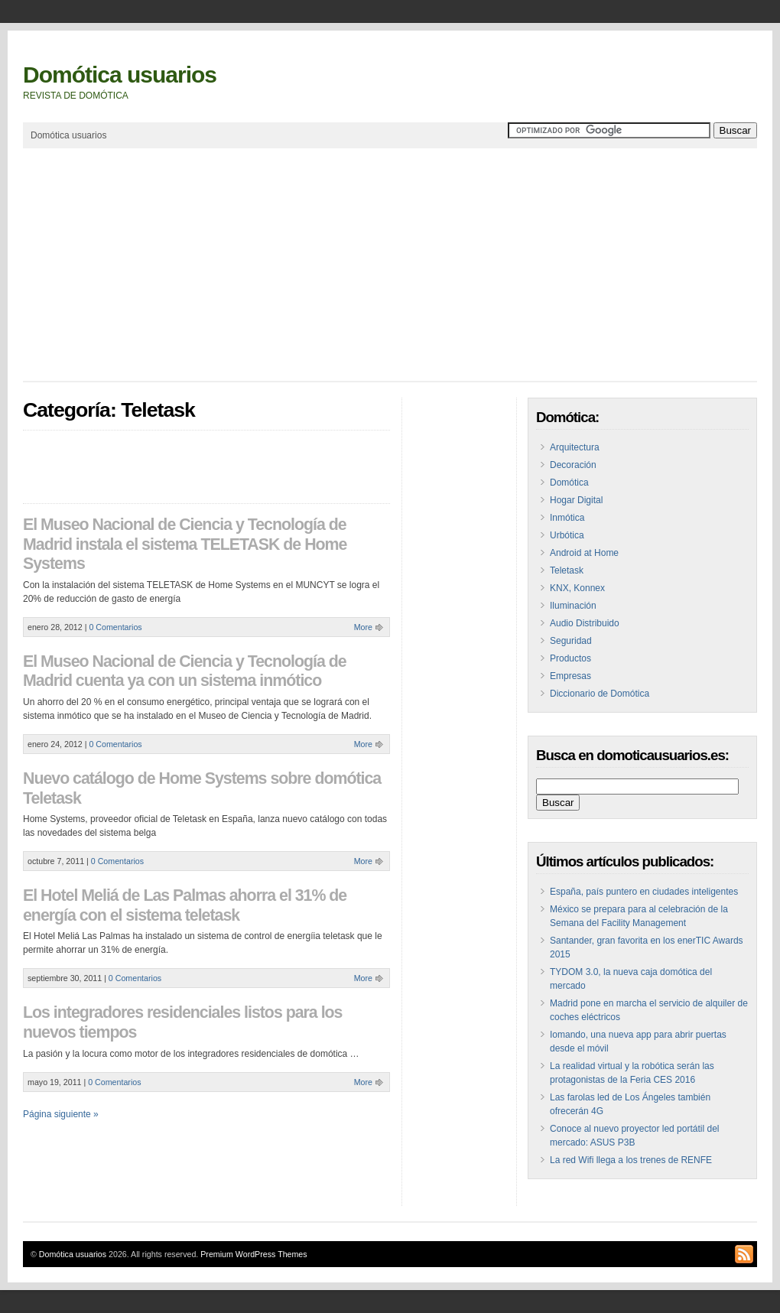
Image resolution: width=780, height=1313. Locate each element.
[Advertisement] (301, 265)
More (363, 627)
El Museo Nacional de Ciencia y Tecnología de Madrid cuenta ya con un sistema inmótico (184, 671)
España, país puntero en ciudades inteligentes (644, 891)
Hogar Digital (576, 500)
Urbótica (567, 535)
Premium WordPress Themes (253, 1254)
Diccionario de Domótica (599, 693)
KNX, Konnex (577, 588)
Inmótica (567, 517)
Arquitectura (575, 447)
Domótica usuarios (119, 74)
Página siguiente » (61, 1114)
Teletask (566, 570)
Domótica (569, 482)
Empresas (570, 676)
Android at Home (584, 553)
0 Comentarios (115, 627)
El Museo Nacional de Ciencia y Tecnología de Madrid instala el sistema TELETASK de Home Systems (184, 544)
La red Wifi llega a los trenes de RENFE (631, 1160)
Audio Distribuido (584, 623)
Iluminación (573, 605)
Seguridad (571, 640)
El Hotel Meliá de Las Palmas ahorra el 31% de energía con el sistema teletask (184, 905)
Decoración (573, 465)
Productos (570, 658)
